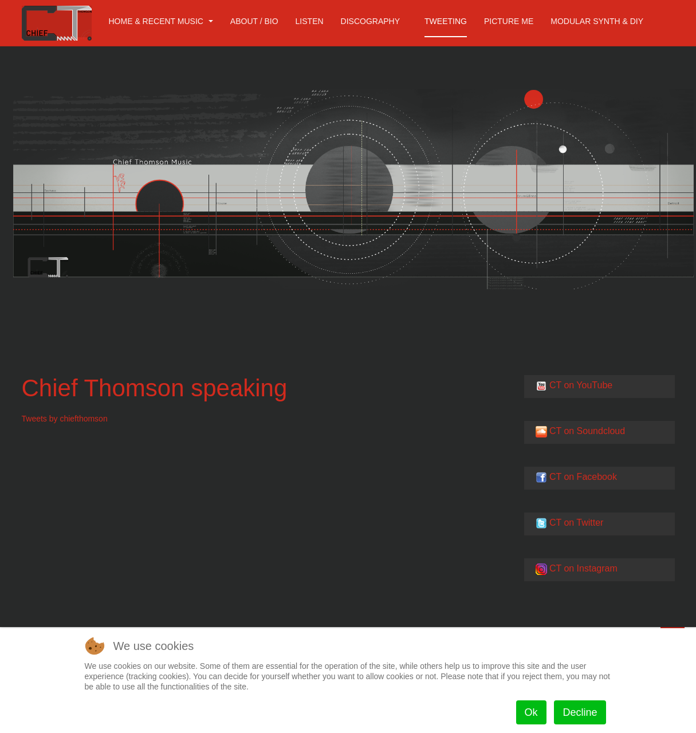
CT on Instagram (583, 568)
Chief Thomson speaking (155, 388)
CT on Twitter (576, 522)
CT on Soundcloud (587, 431)
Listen (310, 21)
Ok (531, 712)
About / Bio (254, 21)
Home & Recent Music (161, 21)
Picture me (508, 21)
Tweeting (445, 21)
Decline (580, 712)
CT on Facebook (583, 477)
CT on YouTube (580, 385)
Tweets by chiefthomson (65, 418)
